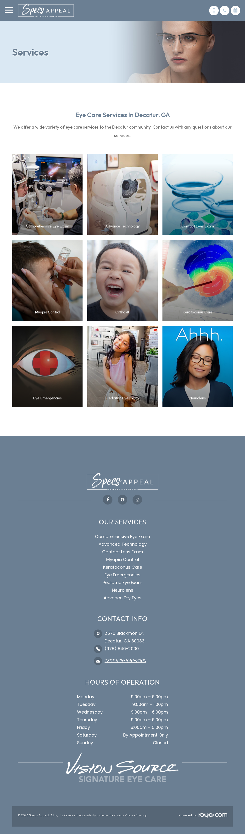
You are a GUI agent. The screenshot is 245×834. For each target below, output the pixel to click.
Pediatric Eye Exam (122, 582)
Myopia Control (122, 559)
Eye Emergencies (122, 575)
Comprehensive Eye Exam (122, 536)
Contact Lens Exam (122, 552)
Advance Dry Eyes (122, 598)
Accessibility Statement (95, 815)
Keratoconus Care (122, 567)
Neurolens (122, 590)
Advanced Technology (123, 544)
